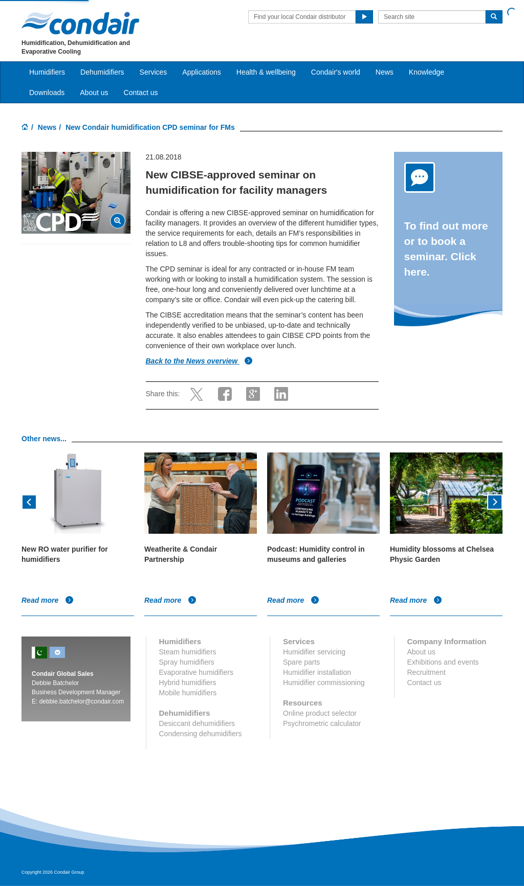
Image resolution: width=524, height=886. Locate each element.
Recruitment (426, 672)
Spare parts (301, 662)
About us (94, 92)
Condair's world (335, 72)
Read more (47, 600)
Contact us (141, 92)
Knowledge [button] (426, 72)
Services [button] (153, 72)
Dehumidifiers (102, 72)
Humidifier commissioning (324, 682)
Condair (80, 23)
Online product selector (320, 713)
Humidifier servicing (314, 652)
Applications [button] (201, 72)
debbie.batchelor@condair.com (81, 701)
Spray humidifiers (186, 662)
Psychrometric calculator (322, 723)
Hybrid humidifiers (187, 682)
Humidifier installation (317, 672)
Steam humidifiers (187, 652)
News (385, 72)
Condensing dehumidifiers (200, 734)
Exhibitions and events (443, 662)
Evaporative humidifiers (196, 672)
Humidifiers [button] (47, 72)
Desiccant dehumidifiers (197, 723)
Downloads (46, 92)
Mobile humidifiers (188, 693)
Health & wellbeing (266, 72)
